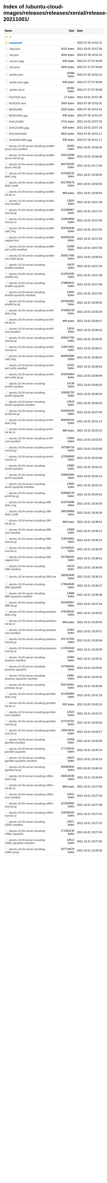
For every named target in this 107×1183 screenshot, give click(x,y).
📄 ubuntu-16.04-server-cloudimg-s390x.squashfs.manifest (25, 842)
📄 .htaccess (12, 49)
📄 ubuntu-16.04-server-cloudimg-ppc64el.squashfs (25, 750)
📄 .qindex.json (14, 74)
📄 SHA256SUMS (16, 133)
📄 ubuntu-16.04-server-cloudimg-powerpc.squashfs (25, 668)
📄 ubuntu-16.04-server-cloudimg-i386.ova (30, 576)
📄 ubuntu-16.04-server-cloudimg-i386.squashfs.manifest (25, 595)
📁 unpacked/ (13, 42)
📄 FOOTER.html (15, 97)
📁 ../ (8, 36)
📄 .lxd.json (12, 55)
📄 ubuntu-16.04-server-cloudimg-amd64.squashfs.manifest (25, 294)
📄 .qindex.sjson (15, 89)
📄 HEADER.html (15, 103)
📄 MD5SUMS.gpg (16, 115)
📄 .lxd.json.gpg (14, 61)
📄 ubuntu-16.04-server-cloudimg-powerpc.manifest (25, 659)
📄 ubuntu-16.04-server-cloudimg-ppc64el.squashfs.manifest (25, 759)
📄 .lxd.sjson (12, 67)
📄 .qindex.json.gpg (17, 82)
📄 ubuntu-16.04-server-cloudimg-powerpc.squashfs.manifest (25, 677)
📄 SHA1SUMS (14, 121)
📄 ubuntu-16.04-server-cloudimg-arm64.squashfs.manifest (25, 403)
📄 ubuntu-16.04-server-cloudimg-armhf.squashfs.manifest (25, 485)
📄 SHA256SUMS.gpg (18, 140)
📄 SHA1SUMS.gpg (17, 127)
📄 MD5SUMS (13, 109)
